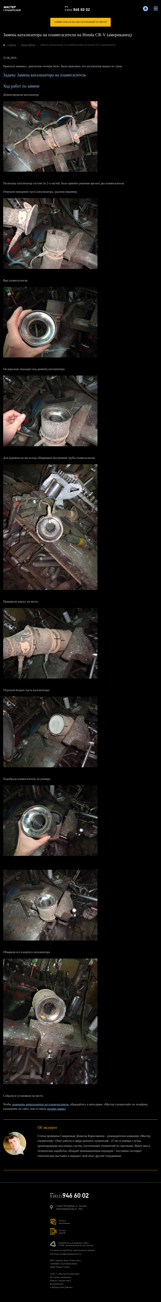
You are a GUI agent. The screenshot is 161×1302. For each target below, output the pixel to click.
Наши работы (28, 45)
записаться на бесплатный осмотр (80, 22)
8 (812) (77, 9)
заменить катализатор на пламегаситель (40, 1104)
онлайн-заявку (56, 1108)
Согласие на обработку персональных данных (72, 1250)
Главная (11, 45)
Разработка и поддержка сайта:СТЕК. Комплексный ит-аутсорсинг (75, 1244)
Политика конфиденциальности (65, 1254)
